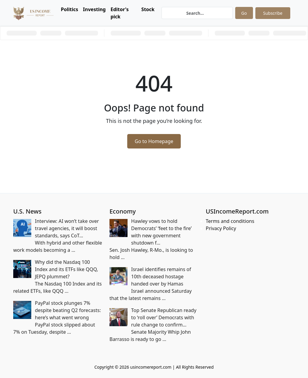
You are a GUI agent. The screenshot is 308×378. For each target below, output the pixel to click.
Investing (94, 9)
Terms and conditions (230, 221)
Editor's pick (119, 13)
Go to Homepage (154, 141)
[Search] (197, 13)
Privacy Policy (221, 228)
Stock (148, 9)
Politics (69, 9)
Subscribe (272, 13)
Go (244, 13)
